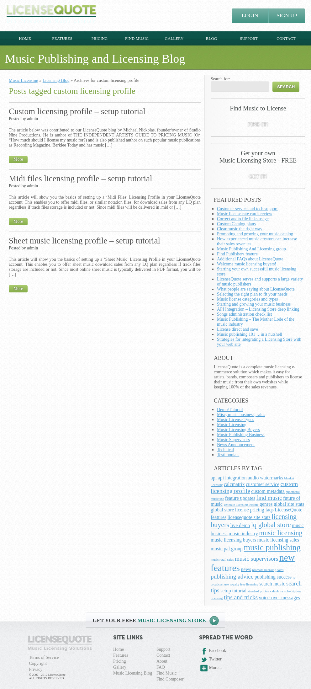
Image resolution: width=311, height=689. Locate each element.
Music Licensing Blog (132, 673)
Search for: (220, 79)
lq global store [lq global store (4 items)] (271, 525)
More (18, 159)
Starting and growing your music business (254, 304)
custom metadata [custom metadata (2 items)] (268, 491)
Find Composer (170, 679)
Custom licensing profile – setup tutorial (77, 111)
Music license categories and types (247, 299)
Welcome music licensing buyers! (246, 264)
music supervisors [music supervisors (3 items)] (256, 558)
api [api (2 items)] (214, 477)
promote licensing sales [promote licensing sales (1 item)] (267, 570)
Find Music (137, 38)
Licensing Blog (56, 80)
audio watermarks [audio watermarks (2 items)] (265, 477)
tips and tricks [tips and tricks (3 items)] (241, 597)
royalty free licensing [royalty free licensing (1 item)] (244, 584)
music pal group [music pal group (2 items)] (227, 548)
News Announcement (236, 444)
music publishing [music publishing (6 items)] (272, 547)
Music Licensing (23, 80)
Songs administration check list (244, 314)
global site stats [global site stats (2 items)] (289, 504)
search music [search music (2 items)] (272, 583)
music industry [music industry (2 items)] (243, 533)
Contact (286, 38)
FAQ (160, 667)
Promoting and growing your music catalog (255, 234)
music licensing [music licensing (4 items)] (280, 533)
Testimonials (228, 454)
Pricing (99, 38)
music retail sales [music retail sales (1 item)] (222, 559)
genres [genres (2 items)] (266, 504)
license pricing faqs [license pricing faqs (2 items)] (254, 509)
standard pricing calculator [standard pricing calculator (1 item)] (265, 591)
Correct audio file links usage (243, 218)
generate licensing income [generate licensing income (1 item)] (241, 504)
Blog (211, 38)
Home (25, 38)
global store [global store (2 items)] (222, 509)
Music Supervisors (233, 439)
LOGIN (250, 16)
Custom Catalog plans (236, 224)
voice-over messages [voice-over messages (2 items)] (279, 597)
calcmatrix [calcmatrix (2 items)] (234, 484)
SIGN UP (287, 16)
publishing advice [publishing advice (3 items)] (232, 576)
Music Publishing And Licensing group (251, 249)
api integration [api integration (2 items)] (232, 477)
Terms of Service (44, 657)
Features (62, 38)
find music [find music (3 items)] (269, 497)
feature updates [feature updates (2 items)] (240, 498)
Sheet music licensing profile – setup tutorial (84, 240)
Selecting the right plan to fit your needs (252, 294)
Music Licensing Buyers (238, 429)
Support (248, 38)
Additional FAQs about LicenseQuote (250, 259)
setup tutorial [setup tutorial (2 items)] (233, 590)
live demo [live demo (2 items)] (240, 525)
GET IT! (258, 176)
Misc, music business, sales (241, 414)
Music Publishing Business (241, 434)
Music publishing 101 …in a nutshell (249, 334)
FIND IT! (258, 124)
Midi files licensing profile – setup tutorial (80, 178)
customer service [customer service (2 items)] (262, 484)
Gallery (174, 38)
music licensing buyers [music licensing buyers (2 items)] (233, 539)
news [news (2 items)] (246, 569)
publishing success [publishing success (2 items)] (273, 577)
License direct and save (237, 329)
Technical (225, 449)
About (161, 661)
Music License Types (235, 419)
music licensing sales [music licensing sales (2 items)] (278, 539)
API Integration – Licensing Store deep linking (258, 309)
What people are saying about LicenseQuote (256, 289)
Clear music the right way (239, 229)
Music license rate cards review (244, 213)
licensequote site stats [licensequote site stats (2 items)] (249, 517)
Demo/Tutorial (230, 409)
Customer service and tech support (247, 208)
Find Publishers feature (237, 254)
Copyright (38, 663)
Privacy (36, 669)
